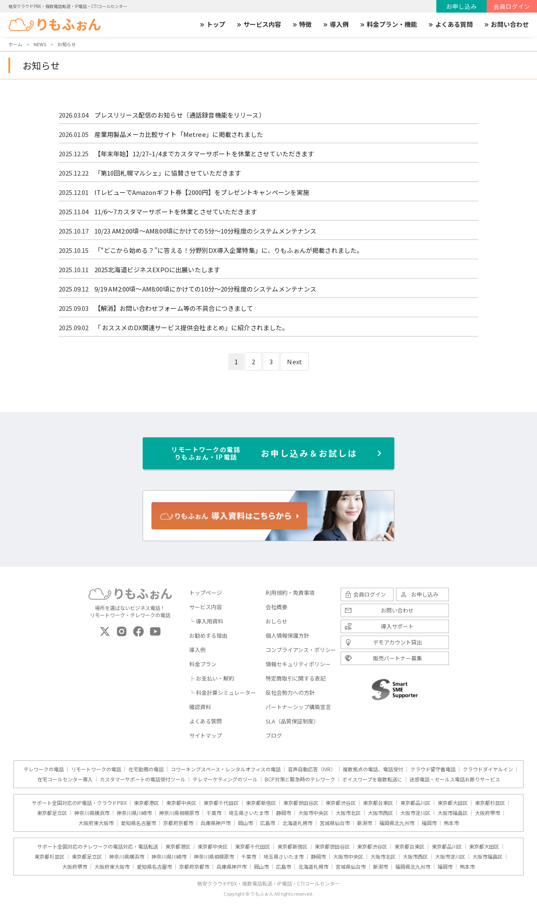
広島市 (267, 823)
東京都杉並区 (490, 802)
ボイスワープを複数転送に (372, 779)
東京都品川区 (415, 802)
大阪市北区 (348, 812)
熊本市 (451, 823)
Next (294, 361)
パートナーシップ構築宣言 (298, 707)
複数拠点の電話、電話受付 (373, 769)
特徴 (302, 24)
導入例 (335, 24)
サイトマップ (205, 735)
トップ (212, 24)
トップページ (205, 593)
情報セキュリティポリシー (298, 664)
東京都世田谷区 (300, 802)
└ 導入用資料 (206, 621)
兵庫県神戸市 (216, 823)
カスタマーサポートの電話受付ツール (142, 779)
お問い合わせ (506, 24)
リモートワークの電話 (96, 769)
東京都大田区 (453, 802)
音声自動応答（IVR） (312, 769)
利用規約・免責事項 (290, 593)
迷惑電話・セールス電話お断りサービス (454, 779)
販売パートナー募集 (397, 658)
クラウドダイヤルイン (488, 769)
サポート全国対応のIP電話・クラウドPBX (79, 802)
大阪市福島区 (453, 812)
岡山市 (245, 823)
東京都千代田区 (221, 802)
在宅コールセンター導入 (65, 779)
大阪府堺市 (487, 812)
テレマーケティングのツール (225, 779)
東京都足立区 (52, 812)
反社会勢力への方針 (290, 693)
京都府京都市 (178, 823)
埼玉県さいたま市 (249, 812)
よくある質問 (450, 24)
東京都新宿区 (261, 802)
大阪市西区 (380, 812)
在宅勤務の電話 (146, 769)
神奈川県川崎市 (134, 812)
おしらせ (276, 621)
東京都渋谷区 (341, 802)
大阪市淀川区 (415, 812)
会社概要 (276, 607)
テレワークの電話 (43, 769)
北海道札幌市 (297, 823)
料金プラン (202, 664)
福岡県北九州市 (396, 823)
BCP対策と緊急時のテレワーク (300, 779)
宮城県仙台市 (335, 823)
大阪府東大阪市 (96, 823)
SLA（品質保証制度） (292, 721)
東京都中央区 (181, 802)
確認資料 (200, 707)
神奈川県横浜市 (91, 812)
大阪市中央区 (313, 812)
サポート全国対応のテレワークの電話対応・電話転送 (97, 846)
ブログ (274, 735)
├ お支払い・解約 (211, 678)
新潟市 (364, 823)
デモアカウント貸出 (397, 642)
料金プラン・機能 (388, 24)
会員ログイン (511, 6)
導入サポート (397, 626)
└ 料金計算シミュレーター (222, 693)
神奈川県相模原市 (179, 812)
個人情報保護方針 (287, 635)
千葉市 (214, 812)
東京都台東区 (378, 802)
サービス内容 (258, 24)
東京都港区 (146, 802)
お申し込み (461, 6)
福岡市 (429, 823)
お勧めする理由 (208, 635)
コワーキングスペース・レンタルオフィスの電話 (226, 769)
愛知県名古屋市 (138, 823)
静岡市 (283, 812)
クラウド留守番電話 (433, 769)
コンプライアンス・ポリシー (301, 650)
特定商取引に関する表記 (296, 678)
